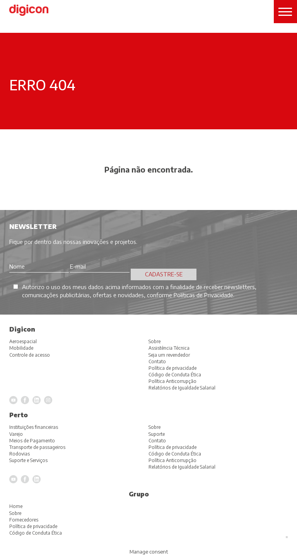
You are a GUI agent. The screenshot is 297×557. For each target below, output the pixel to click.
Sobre (154, 427)
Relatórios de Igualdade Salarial (181, 467)
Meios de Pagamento (32, 441)
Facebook (25, 479)
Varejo (16, 434)
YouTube (13, 479)
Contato (157, 441)
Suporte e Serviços (28, 460)
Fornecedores (23, 520)
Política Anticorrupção (172, 460)
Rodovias (19, 454)
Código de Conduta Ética (174, 454)
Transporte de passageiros (37, 447)
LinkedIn (36, 479)
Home (15, 506)
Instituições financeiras (33, 427)
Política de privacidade (172, 447)
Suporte (156, 434)
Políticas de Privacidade (203, 294)
